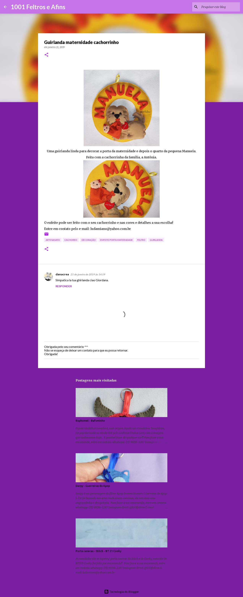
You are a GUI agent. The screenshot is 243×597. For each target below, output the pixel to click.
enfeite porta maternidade (116, 239)
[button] (46, 55)
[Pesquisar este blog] (220, 6)
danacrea (62, 274)
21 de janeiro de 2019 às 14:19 (87, 274)
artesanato (53, 239)
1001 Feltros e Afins (38, 7)
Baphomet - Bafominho (90, 420)
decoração (89, 239)
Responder (64, 286)
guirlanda (156, 239)
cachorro (70, 239)
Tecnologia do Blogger (121, 591)
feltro (141, 239)
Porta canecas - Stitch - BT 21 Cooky (98, 551)
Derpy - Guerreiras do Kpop (93, 485)
